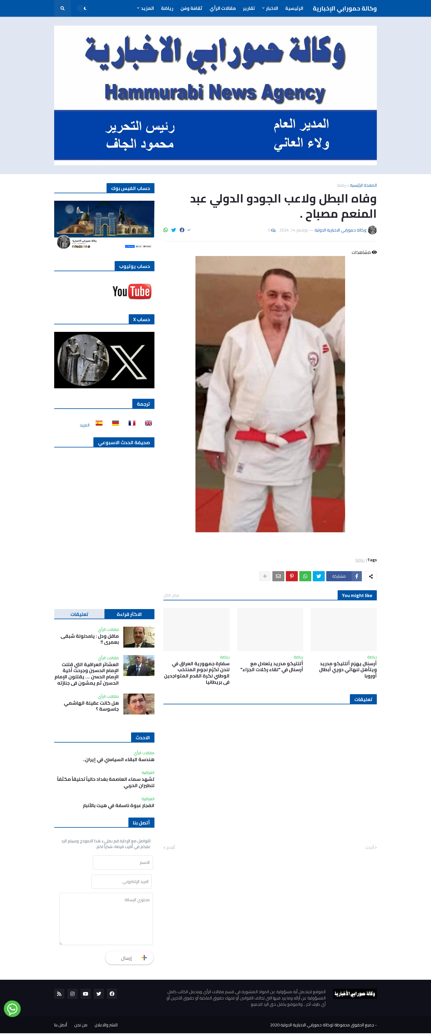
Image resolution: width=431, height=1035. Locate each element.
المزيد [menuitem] (147, 8)
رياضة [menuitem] (167, 8)
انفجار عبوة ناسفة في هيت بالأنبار (118, 805)
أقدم (170, 848)
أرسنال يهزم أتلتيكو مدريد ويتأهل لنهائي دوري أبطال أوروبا (348, 669)
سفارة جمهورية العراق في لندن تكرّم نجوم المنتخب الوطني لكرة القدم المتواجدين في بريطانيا (197, 672)
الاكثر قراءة (129, 614)
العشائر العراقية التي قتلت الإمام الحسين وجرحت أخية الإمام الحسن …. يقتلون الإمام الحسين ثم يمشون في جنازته (86, 673)
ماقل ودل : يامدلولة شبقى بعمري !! (89, 639)
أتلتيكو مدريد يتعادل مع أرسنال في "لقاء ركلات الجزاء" (271, 666)
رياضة (341, 185)
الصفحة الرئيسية (363, 185)
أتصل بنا (60, 1027)
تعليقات (79, 614)
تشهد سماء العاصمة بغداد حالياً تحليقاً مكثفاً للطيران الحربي (105, 782)
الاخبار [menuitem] (272, 8)
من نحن (80, 1027)
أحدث (369, 848)
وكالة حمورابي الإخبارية (345, 8)
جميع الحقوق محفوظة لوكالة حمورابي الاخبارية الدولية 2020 (322, 1027)
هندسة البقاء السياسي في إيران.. (118, 759)
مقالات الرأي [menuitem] (223, 8)
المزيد (84, 425)
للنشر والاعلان (106, 1027)
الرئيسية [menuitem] (294, 8)
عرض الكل (171, 595)
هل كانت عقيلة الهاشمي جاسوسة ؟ (91, 706)
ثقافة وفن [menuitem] (191, 8)
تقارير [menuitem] (249, 8)
